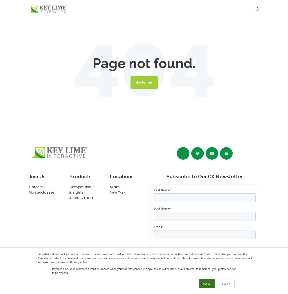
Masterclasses (42, 192)
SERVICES (122, 9)
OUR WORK (151, 9)
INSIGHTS (208, 9)
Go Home (144, 82)
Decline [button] (226, 283)
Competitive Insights (80, 190)
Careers (36, 187)
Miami (115, 187)
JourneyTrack (81, 197)
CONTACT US (238, 9)
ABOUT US (180, 9)
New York (117, 192)
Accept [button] (207, 283)
